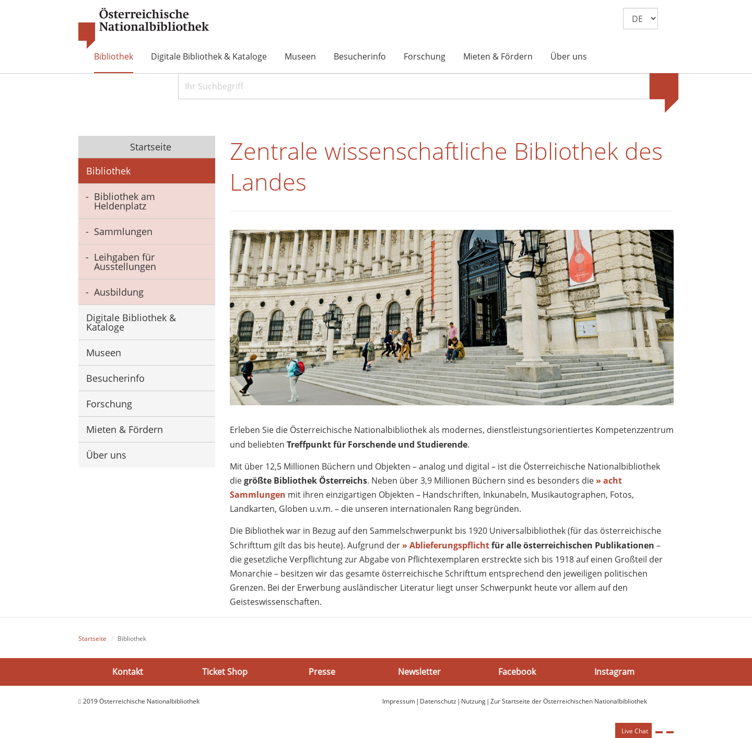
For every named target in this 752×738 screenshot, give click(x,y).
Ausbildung (119, 292)
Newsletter (419, 671)
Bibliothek (113, 56)
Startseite (149, 146)
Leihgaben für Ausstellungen (125, 262)
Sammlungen (123, 231)
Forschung (424, 56)
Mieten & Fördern (498, 56)
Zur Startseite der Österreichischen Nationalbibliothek (568, 701)
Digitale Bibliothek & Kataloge (209, 56)
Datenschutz (438, 701)
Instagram (614, 671)
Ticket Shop (225, 671)
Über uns (568, 56)
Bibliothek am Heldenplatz (124, 201)
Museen (300, 56)
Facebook (517, 671)
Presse (322, 671)
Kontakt (127, 671)
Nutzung (473, 701)
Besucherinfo (360, 56)
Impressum (398, 701)
